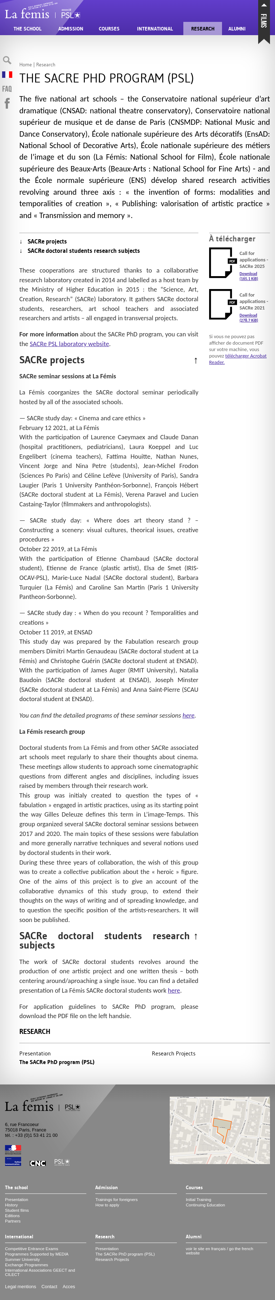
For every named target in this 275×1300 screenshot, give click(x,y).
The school (28, 28)
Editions (12, 1216)
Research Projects (174, 1053)
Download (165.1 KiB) (249, 276)
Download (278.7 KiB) (249, 318)
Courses (109, 28)
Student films (17, 1210)
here (188, 715)
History (11, 1205)
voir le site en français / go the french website (219, 1251)
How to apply (107, 1205)
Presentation (35, 1053)
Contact (49, 1286)
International (155, 28)
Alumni (237, 28)
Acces (69, 1286)
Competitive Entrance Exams (31, 1249)
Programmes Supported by (36, 1254)
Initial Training (198, 1199)
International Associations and (40, 1272)
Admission (70, 28)
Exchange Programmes (26, 1265)
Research (202, 28)
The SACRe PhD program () (57, 1062)
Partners (13, 1221)
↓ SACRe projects (43, 241)
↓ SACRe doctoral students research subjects (79, 251)
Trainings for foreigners (116, 1199)
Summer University (22, 1259)
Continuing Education (205, 1205)
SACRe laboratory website (69, 344)
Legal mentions (20, 1286)
